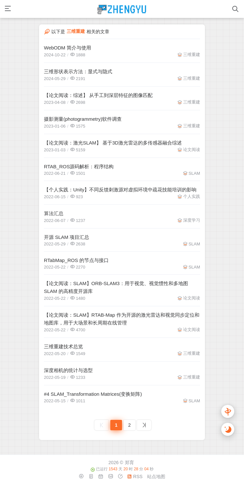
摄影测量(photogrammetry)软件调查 (83, 119)
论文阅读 (191, 149)
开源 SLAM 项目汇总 (66, 237)
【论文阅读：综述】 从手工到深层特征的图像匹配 (98, 95)
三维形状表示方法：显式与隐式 (78, 71)
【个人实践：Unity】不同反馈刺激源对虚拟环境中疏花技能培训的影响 (120, 189)
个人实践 (191, 196)
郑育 (129, 462)
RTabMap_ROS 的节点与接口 (76, 260)
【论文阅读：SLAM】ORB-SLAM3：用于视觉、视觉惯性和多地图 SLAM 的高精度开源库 (116, 287)
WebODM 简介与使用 (67, 47)
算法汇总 (53, 213)
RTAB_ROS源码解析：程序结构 (79, 166)
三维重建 (191, 54)
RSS (134, 476)
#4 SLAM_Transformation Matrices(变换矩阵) (93, 394)
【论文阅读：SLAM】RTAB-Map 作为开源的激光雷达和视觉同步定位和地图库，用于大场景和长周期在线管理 (121, 318)
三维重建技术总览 (63, 346)
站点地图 (156, 476)
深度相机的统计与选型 (68, 370)
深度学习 (191, 220)
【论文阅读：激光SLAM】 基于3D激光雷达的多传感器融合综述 (113, 142)
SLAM (194, 173)
